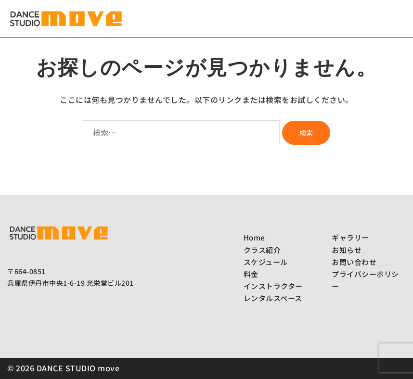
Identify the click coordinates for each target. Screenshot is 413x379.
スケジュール (266, 262)
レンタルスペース (273, 298)
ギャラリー (350, 237)
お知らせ (346, 250)
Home (254, 237)
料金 (251, 274)
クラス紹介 (262, 250)
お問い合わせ (354, 262)
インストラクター (273, 286)
